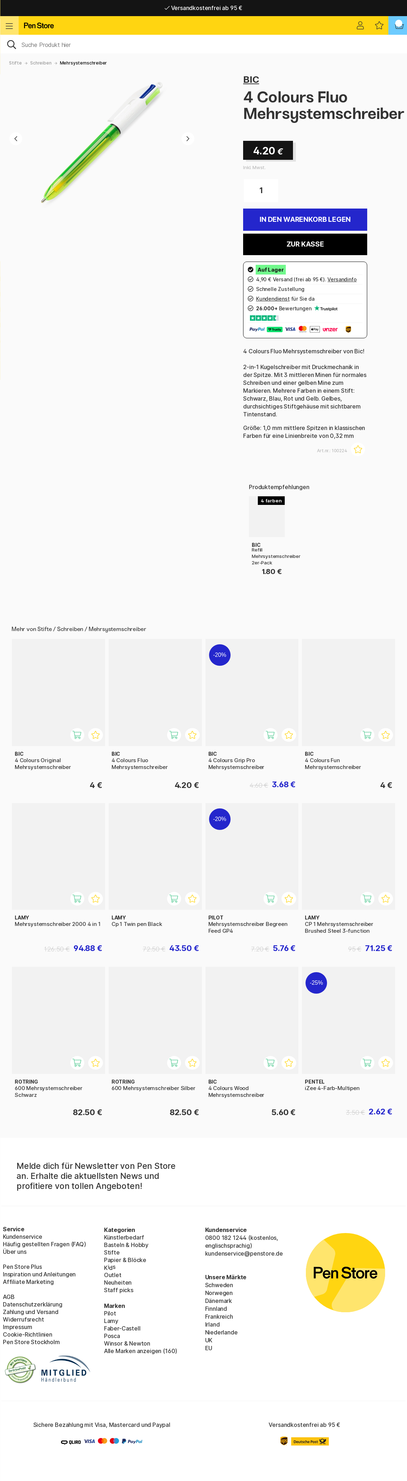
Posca (112, 1335)
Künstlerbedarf (124, 1237)
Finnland (216, 1308)
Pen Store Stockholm (31, 1342)
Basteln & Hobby (126, 1244)
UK (209, 1340)
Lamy (111, 1320)
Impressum (17, 1326)
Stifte (15, 63)
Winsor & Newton (127, 1343)
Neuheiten (118, 1282)
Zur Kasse (305, 244)
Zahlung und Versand (30, 1311)
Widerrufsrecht (23, 1319)
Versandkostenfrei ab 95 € (203, 7)
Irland (212, 1324)
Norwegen (219, 1292)
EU (209, 1348)
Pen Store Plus (22, 1266)
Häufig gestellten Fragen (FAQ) (44, 1244)
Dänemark (218, 1300)
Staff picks (118, 1290)
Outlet (113, 1275)
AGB (8, 1296)
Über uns (15, 1251)
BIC (251, 79)
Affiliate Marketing (28, 1281)
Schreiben (40, 63)
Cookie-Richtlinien (27, 1334)
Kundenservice (22, 1236)
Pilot (110, 1313)
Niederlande (221, 1332)
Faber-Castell (122, 1328)
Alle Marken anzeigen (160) (140, 1351)
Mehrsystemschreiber (83, 63)
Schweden (219, 1285)
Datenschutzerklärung (32, 1304)
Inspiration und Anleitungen (39, 1274)
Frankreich (219, 1316)
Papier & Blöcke (125, 1259)
